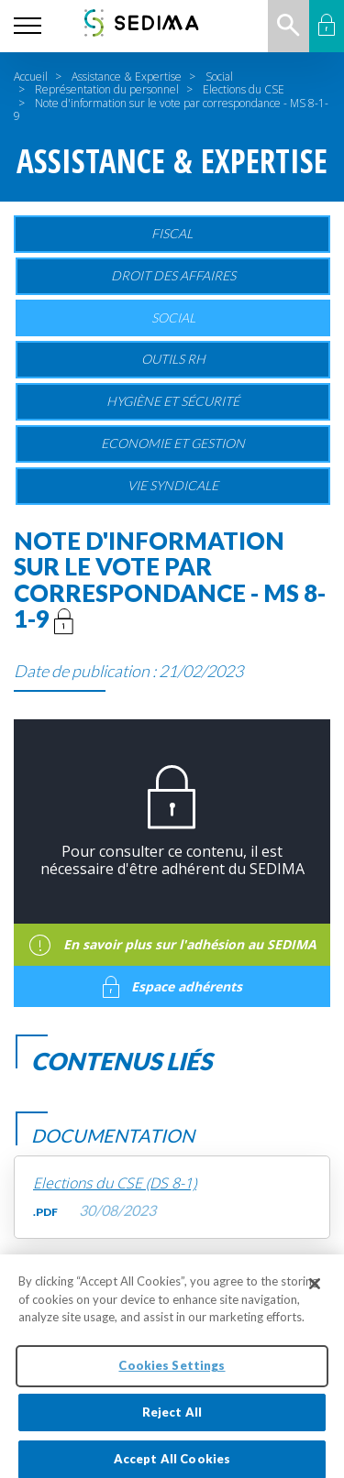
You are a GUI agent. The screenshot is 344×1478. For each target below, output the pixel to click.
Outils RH (173, 359)
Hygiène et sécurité (172, 401)
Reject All (172, 1418)
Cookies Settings (171, 1371)
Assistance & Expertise (127, 76)
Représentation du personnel (107, 89)
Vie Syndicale (173, 485)
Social (219, 76)
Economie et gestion (173, 443)
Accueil (31, 76)
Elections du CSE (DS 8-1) (114, 1183)
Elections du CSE (243, 89)
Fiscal (172, 233)
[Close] (314, 1291)
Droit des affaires (173, 275)
